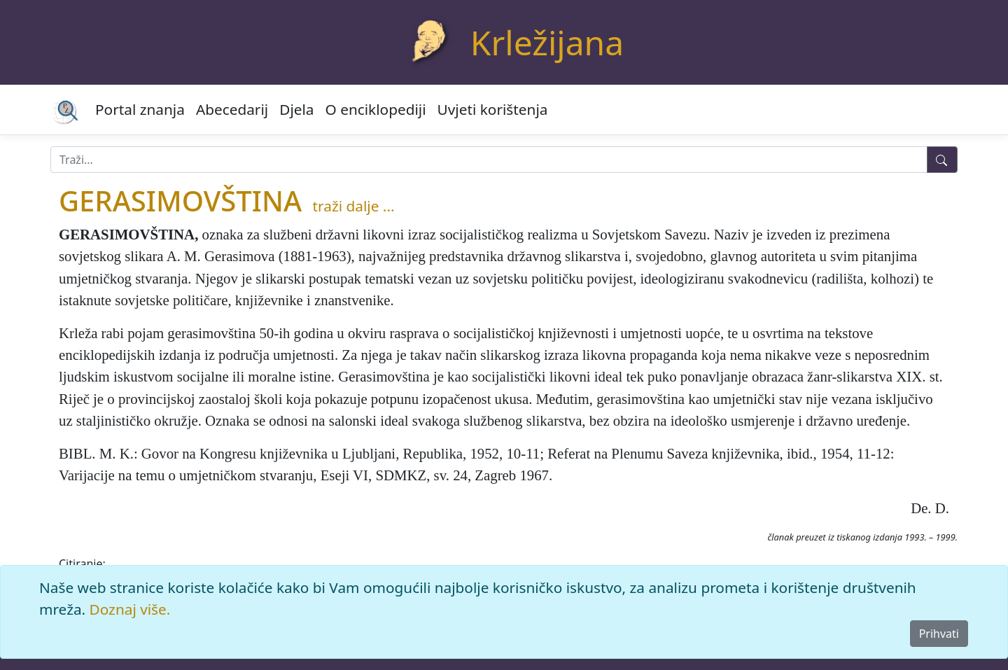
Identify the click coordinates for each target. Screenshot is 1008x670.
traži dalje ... (354, 206)
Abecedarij (232, 109)
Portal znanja (140, 109)
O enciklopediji (376, 109)
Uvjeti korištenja (493, 109)
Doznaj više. (130, 609)
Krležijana (547, 42)
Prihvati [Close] (939, 633)
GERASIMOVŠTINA (180, 200)
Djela (296, 109)
